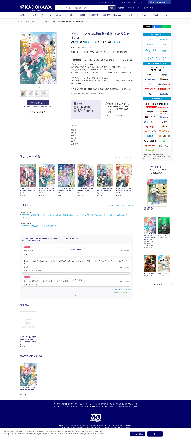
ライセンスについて (92, 404)
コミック (59, 15)
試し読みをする (38, 103)
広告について (79, 404)
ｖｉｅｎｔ (116, 42)
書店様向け (104, 404)
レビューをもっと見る (121, 289)
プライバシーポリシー (86, 406)
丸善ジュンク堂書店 (150, 50)
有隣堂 (164, 50)
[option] (29, 329)
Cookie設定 (111, 406)
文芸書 (23, 15)
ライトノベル (47, 15)
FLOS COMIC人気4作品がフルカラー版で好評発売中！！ (39, 226)
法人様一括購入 (115, 404)
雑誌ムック (119, 15)
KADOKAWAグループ (129, 404)
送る (167, 26)
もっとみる (156, 270)
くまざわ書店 (150, 44)
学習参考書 (95, 15)
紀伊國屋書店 (164, 39)
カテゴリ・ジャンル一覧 (105, 2)
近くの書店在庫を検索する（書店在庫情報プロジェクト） (157, 57)
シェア (158, 26)
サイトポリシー (101, 406)
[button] (58, 93)
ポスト (148, 26)
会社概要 (57, 404)
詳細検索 (122, 8)
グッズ (155, 15)
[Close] (187, 433)
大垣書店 (150, 39)
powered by (122, 292)
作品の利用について (60, 406)
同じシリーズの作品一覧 (123, 157)
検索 (111, 8)
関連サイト (133, 2)
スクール (167, 15)
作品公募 (143, 2)
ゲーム (143, 15)
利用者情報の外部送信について (127, 406)
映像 (131, 15)
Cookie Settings (138, 434)
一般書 (71, 15)
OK (155, 434)
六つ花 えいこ (90, 42)
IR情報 (63, 404)
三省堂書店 (164, 44)
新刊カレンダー (134, 8)
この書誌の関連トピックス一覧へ (120, 205)
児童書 (83, 15)
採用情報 (70, 404)
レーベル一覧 (121, 2)
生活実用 (107, 15)
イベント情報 (147, 8)
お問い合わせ (73, 406)
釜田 (76, 42)
